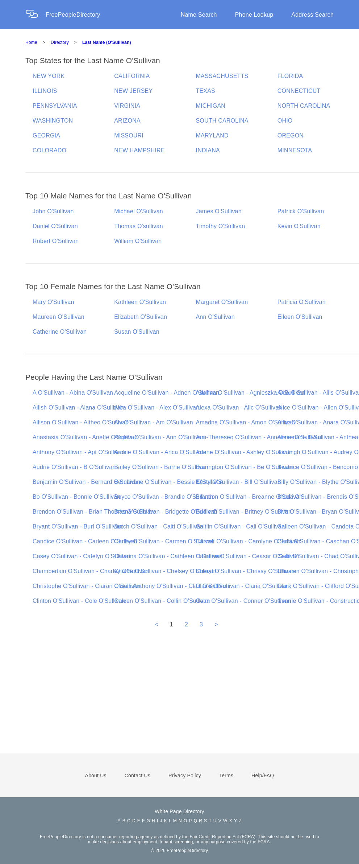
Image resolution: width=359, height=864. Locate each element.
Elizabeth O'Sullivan (140, 317)
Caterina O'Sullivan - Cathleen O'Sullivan (168, 556)
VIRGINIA (127, 106)
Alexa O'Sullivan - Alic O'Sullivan (239, 407)
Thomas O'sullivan (138, 226)
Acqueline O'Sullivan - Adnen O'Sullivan (166, 393)
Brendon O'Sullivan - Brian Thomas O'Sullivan (93, 512)
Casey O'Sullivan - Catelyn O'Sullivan (82, 556)
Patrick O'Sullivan (300, 211)
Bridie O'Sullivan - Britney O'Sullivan (244, 512)
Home (31, 42)
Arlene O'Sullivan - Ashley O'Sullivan (244, 452)
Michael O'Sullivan (138, 211)
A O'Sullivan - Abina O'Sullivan (73, 393)
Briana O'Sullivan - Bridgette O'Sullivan (165, 512)
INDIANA (208, 150)
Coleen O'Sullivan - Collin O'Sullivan (162, 601)
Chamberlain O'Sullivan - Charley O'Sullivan (91, 571)
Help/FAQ (262, 775)
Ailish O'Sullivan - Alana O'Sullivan (78, 407)
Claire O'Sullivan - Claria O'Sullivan (242, 586)
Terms (226, 775)
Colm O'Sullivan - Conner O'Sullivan (243, 601)
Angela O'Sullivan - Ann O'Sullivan (159, 437)
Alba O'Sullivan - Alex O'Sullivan (156, 407)
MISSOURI (128, 135)
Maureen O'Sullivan (58, 317)
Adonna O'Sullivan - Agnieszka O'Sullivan (250, 393)
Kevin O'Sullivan (299, 226)
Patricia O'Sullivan (301, 302)
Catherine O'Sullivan (60, 332)
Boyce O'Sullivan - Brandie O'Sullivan (163, 497)
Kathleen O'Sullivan (140, 302)
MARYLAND (212, 135)
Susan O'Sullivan (136, 332)
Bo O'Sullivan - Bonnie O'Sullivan (76, 497)
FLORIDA (290, 76)
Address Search (312, 15)
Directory (60, 42)
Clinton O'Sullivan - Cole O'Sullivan (79, 601)
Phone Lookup (254, 15)
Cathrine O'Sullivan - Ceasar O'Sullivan (248, 556)
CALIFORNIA (132, 76)
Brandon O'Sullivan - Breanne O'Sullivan (249, 497)
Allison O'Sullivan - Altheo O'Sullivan (81, 422)
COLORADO (49, 150)
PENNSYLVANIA (55, 106)
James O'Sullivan (219, 211)
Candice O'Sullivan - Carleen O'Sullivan (85, 541)
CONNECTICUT (299, 91)
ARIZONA (127, 121)
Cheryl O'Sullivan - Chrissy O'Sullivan (245, 571)
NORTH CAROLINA (303, 106)
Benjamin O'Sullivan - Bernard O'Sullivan (87, 482)
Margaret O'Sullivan (222, 302)
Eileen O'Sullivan (299, 317)
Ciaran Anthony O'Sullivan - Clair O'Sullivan (171, 586)
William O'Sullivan (138, 241)
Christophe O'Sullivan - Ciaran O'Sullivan (87, 586)
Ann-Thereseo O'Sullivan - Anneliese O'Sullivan (258, 437)
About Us (96, 775)
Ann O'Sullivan (215, 317)
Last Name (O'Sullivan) (106, 42)
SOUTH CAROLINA (222, 121)
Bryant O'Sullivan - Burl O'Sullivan (77, 526)
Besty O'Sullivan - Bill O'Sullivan (238, 482)
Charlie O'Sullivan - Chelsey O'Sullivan (165, 571)
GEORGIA (46, 135)
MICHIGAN (211, 106)
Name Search (199, 15)
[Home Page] (35, 14)
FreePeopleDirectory (73, 15)
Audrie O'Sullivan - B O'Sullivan (74, 467)
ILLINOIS (45, 91)
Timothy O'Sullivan (220, 226)
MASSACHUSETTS (222, 76)
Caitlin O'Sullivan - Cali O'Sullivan (240, 526)
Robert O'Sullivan (56, 241)
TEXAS (205, 91)
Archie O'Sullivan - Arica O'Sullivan (160, 452)
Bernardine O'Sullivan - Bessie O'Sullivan (168, 482)
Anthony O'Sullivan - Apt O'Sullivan (79, 452)
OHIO (285, 121)
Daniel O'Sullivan (55, 226)
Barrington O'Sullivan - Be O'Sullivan (244, 467)
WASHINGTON (53, 121)
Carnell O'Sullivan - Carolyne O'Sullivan (248, 541)
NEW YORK (48, 76)
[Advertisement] (179, 701)
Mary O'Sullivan (53, 302)
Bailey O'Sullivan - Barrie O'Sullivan (161, 467)
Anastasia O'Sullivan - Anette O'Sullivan (85, 437)
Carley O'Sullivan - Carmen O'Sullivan (164, 541)
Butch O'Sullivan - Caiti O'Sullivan (158, 526)
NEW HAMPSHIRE (139, 150)
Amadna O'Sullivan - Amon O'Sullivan (245, 422)
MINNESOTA (294, 150)
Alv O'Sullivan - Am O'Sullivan (153, 422)
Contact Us (137, 775)
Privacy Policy (184, 775)
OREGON (290, 135)
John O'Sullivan (53, 211)
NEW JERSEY (133, 91)
